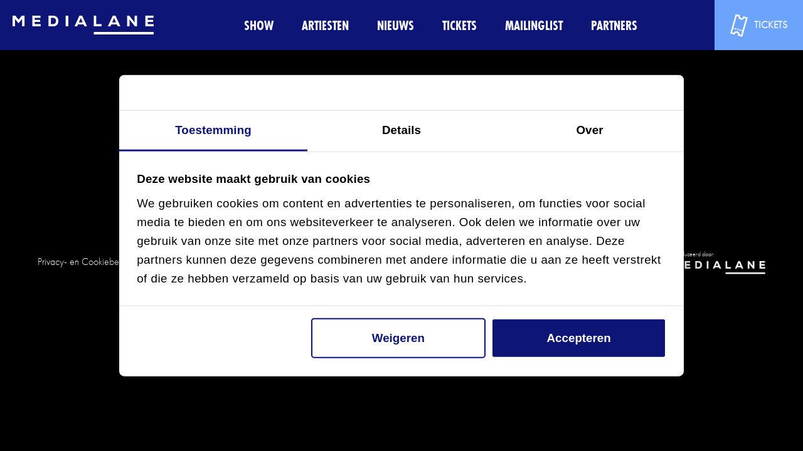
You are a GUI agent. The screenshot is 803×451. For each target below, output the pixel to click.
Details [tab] (401, 130)
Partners (614, 25)
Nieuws (395, 25)
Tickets (459, 25)
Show (259, 25)
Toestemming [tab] (213, 130)
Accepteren (579, 338)
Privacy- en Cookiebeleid (85, 261)
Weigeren (398, 338)
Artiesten (325, 25)
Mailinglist (534, 25)
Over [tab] (589, 130)
